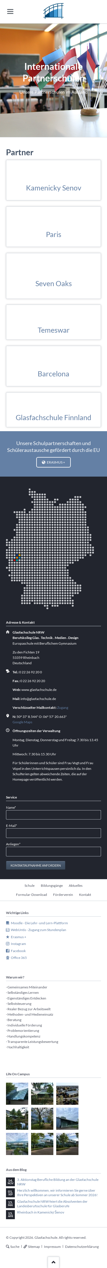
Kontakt (85, 894)
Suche (14, 1246)
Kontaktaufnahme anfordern (36, 865)
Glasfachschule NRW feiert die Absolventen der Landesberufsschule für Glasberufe (52, 1203)
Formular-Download (31, 894)
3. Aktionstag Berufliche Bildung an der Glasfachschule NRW (57, 1181)
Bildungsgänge (52, 885)
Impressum (52, 1246)
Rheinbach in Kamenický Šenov (40, 1212)
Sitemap (34, 1246)
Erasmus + (55, 462)
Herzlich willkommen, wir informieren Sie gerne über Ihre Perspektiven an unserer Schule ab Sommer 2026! (57, 1192)
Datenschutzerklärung (82, 1246)
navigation (10, 11)
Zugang (62, 707)
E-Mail (13, 825)
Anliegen (13, 843)
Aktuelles (75, 885)
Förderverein (63, 894)
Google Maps (22, 722)
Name (13, 807)
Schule (30, 885)
